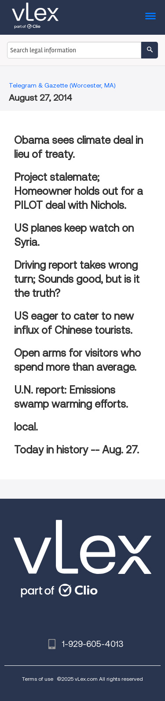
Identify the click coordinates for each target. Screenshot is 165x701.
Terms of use (37, 679)
